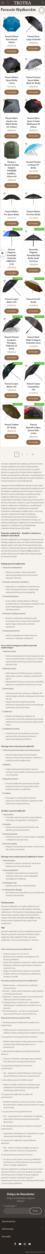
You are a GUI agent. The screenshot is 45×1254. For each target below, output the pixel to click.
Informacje (22, 1229)
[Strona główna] (22, 3)
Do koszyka (11, 51)
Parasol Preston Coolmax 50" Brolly (33, 165)
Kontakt (6, 1236)
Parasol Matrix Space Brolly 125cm (11, 80)
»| (32, 454)
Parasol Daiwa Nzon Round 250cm (11, 40)
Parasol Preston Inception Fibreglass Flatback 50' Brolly (11, 343)
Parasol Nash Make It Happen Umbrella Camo (33, 340)
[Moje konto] (42, 3)
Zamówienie (22, 1221)
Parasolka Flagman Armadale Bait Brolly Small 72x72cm (33, 255)
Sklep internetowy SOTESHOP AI (35, 1252)
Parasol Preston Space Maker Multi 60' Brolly (33, 80)
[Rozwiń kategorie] (3, 3)
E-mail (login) (9, 1206)
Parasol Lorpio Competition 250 (33, 387)
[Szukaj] (8, 3)
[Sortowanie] (41, 10)
